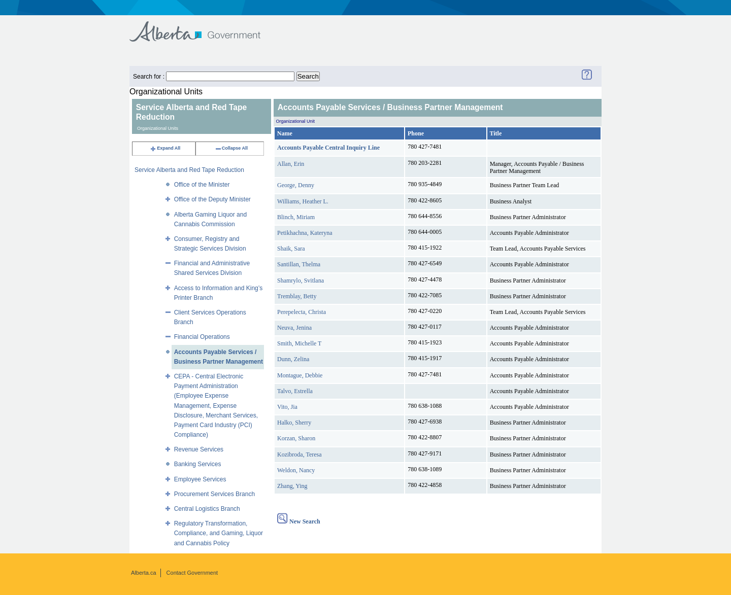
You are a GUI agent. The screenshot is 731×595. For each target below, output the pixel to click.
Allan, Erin (290, 163)
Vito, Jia (287, 406)
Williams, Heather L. (302, 201)
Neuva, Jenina (294, 327)
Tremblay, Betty (296, 296)
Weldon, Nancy (296, 470)
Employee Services (200, 479)
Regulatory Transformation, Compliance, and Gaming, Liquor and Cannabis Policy (218, 533)
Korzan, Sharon (296, 438)
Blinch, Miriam (296, 217)
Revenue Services (198, 449)
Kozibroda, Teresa (299, 454)
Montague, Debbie (299, 375)
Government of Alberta (203, 26)
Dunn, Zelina (293, 359)
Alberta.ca (143, 573)
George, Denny (295, 185)
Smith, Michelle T (299, 343)
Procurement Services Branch (214, 494)
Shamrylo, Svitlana (300, 280)
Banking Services (197, 464)
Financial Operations (202, 336)
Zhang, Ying (292, 485)
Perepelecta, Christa (301, 312)
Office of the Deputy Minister (212, 199)
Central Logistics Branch (207, 508)
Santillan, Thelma (298, 264)
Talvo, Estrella (295, 391)
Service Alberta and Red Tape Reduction (189, 169)
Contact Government (192, 573)
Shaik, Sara (291, 248)
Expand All (165, 148)
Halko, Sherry (294, 422)
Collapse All (231, 148)
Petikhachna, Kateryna (305, 232)
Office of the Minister (202, 184)
